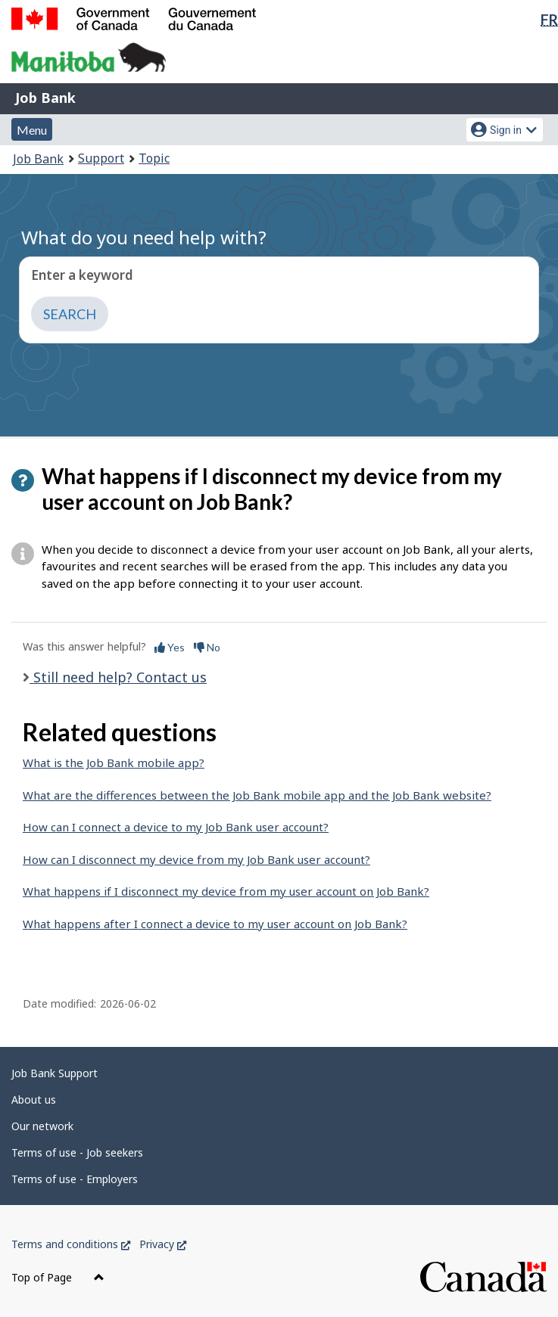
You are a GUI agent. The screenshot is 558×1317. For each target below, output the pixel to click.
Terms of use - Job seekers (77, 1152)
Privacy (162, 1244)
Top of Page (57, 1277)
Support (101, 158)
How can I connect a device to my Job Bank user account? (176, 826)
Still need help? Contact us (118, 677)
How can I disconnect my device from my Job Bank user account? (196, 859)
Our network (42, 1126)
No (207, 647)
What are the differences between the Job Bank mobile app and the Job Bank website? (257, 795)
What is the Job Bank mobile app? (113, 762)
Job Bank (45, 98)
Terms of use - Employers (74, 1179)
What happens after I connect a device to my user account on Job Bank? (215, 923)
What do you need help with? (144, 237)
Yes (169, 647)
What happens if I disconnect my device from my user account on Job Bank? (226, 891)
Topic (154, 158)
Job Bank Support (54, 1073)
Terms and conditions (70, 1244)
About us (33, 1099)
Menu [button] (32, 130)
